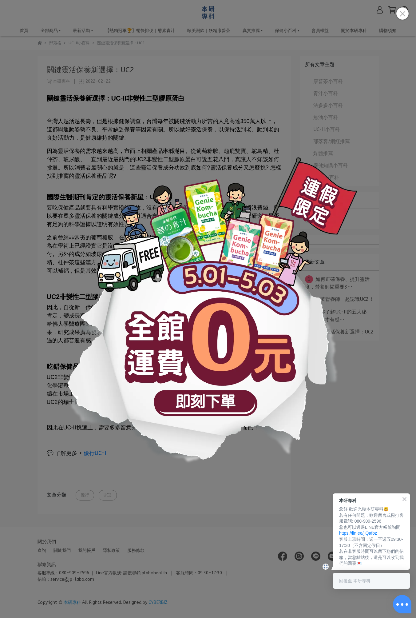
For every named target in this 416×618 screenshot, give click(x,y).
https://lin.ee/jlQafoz (358, 533)
